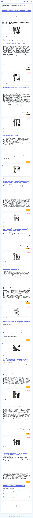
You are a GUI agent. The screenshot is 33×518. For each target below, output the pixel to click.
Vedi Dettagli (28, 69)
